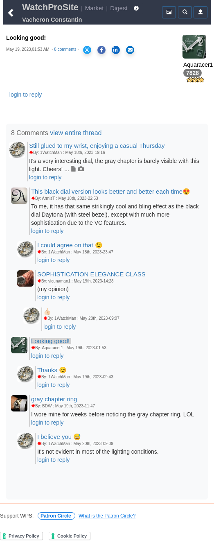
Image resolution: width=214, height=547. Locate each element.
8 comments (65, 49)
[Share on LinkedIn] (116, 50)
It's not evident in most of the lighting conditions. (98, 451)
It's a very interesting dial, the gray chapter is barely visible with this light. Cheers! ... (114, 165)
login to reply (25, 94)
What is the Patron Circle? (107, 516)
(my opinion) (53, 289)
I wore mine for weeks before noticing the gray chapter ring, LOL (112, 414)
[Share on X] (87, 50)
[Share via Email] (130, 50)
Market (94, 8)
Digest (118, 8)
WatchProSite (50, 7)
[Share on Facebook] (101, 50)
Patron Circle (56, 516)
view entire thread (75, 132)
